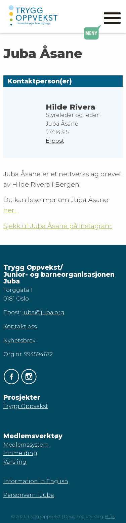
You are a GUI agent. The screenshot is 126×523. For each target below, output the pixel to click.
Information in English (35, 481)
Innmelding (20, 453)
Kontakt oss (20, 326)
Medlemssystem (26, 445)
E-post (55, 141)
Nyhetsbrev (19, 340)
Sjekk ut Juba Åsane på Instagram (57, 226)
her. (10, 210)
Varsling (15, 462)
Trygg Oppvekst (25, 406)
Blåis (110, 516)
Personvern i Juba (28, 495)
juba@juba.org (43, 312)
